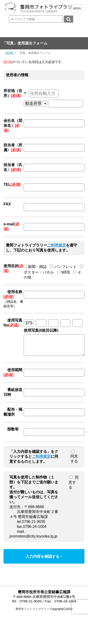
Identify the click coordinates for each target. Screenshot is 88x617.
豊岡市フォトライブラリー (32, 612)
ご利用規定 (56, 245)
